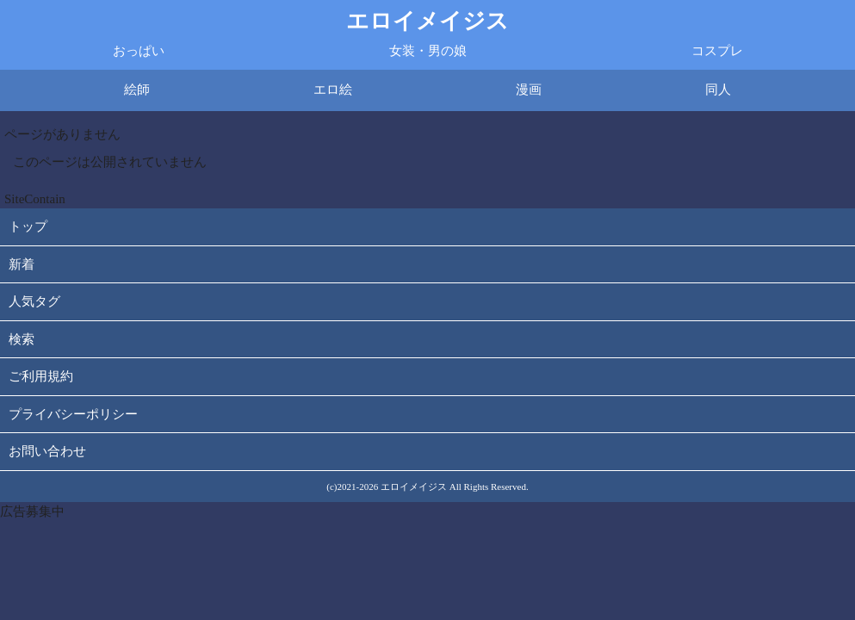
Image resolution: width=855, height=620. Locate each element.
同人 (718, 89)
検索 (21, 339)
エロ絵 (332, 89)
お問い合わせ (47, 451)
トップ (28, 226)
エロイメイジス (427, 21)
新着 (21, 264)
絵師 (137, 89)
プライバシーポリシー (73, 414)
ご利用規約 (41, 376)
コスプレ (717, 51)
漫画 (529, 89)
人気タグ (34, 301)
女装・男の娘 (428, 51)
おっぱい (138, 51)
